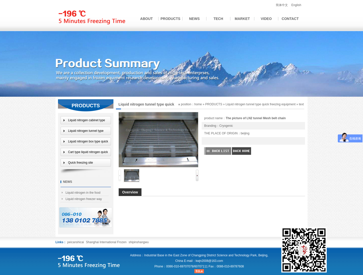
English (296, 5)
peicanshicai (75, 242)
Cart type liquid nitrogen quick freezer (88, 153)
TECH (218, 19)
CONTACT (290, 19)
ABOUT (146, 19)
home (198, 104)
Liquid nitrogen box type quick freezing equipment (88, 142)
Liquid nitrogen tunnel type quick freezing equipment (261, 104)
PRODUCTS (170, 19)
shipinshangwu (138, 242)
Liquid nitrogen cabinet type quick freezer (86, 121)
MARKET (242, 19)
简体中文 (282, 5)
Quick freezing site (80, 162)
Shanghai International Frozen (106, 242)
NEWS (194, 19)
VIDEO (266, 19)
